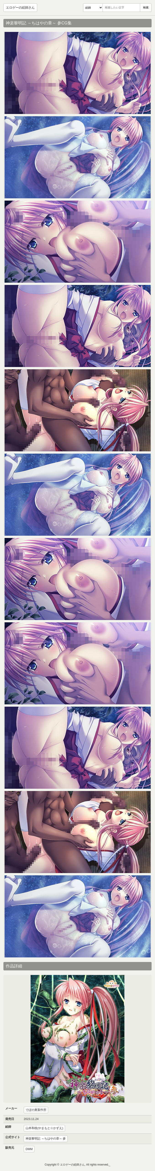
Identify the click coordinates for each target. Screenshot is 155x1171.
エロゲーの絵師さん (20, 7)
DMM (29, 1149)
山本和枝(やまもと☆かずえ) (44, 1128)
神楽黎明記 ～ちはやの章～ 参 (46, 1138)
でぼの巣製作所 (36, 1110)
